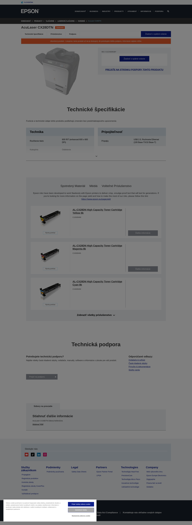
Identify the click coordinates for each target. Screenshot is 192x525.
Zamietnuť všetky (81, 510)
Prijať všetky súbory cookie (81, 504)
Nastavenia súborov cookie (81, 515)
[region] (49, 510)
